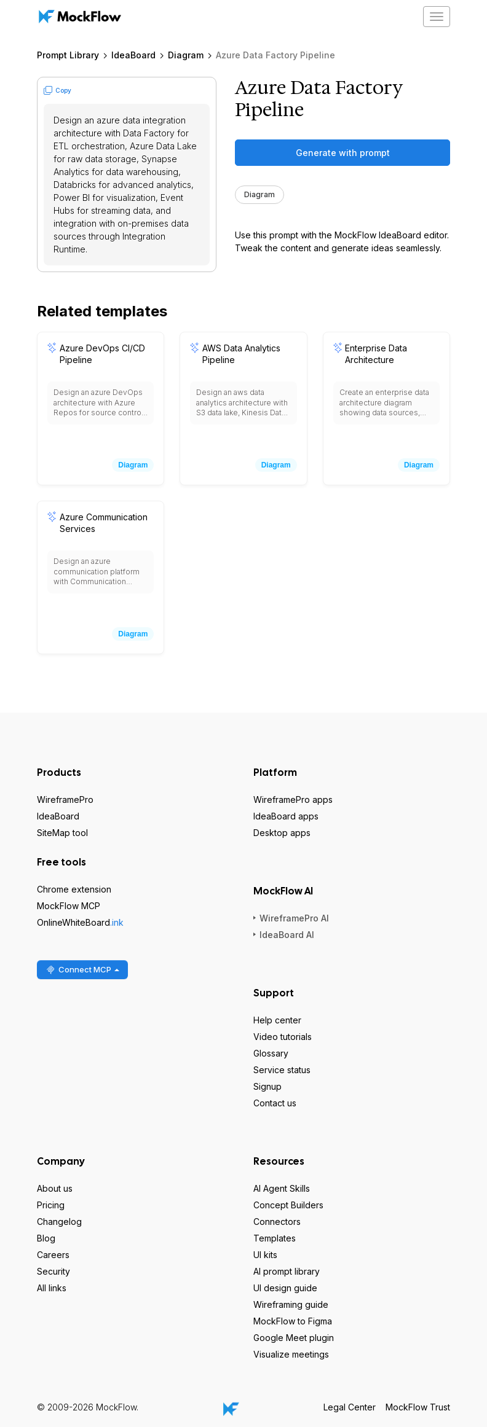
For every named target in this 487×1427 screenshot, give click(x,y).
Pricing (51, 1205)
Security (53, 1271)
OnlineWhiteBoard (80, 922)
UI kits (265, 1254)
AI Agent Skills (281, 1188)
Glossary (270, 1053)
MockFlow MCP (68, 906)
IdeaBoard (133, 55)
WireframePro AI (294, 918)
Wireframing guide (290, 1304)
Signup (267, 1086)
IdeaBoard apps (286, 816)
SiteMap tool (62, 832)
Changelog (59, 1221)
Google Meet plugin (293, 1337)
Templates (274, 1238)
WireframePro (65, 799)
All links (51, 1288)
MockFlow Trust (418, 1407)
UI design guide (285, 1288)
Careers (53, 1254)
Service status (282, 1070)
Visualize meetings (291, 1354)
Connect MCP (82, 969)
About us (55, 1188)
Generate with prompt (343, 152)
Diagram (186, 55)
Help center (277, 1020)
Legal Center (349, 1407)
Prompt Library (68, 55)
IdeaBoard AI (286, 934)
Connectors (277, 1221)
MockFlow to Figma (292, 1321)
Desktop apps (282, 832)
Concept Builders (288, 1205)
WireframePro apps (293, 799)
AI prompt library (286, 1271)
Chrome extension (74, 889)
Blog (46, 1238)
